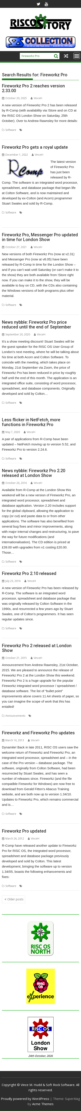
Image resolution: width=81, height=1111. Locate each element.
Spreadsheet (18, 135)
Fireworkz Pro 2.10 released (29, 573)
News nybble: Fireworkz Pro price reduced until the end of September (36, 325)
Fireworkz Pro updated (24, 831)
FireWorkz (64, 212)
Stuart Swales (32, 408)
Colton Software (33, 212)
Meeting (68, 403)
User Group (49, 408)
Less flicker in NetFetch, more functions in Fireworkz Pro (31, 422)
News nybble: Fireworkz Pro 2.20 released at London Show (33, 473)
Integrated (27, 218)
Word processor (37, 135)
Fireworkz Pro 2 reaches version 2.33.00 (33, 88)
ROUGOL (16, 408)
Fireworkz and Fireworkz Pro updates (38, 732)
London (60, 130)
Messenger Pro (19, 310)
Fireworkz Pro (45, 130)
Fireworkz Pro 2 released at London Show (36, 648)
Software (10, 130)
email (40, 305)
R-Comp (72, 130)
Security (59, 458)
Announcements (15, 716)
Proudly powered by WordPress (25, 1098)
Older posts (15, 899)
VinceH (36, 98)
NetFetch (47, 458)
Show (5, 135)
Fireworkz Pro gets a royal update (35, 147)
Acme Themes (43, 1104)
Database (29, 130)
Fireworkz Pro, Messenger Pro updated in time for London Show (40, 237)
